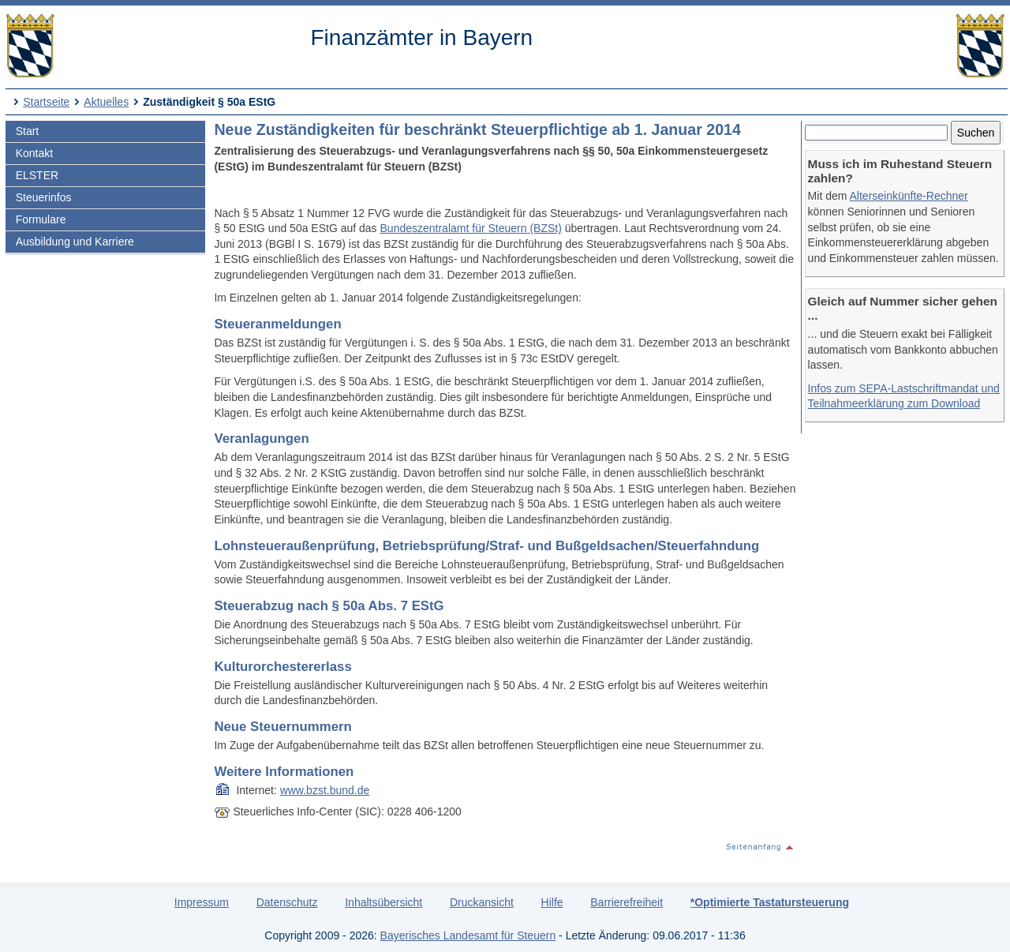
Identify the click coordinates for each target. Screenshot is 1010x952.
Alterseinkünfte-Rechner (909, 195)
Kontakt (34, 153)
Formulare (41, 219)
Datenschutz (287, 902)
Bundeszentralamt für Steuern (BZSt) (471, 228)
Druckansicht (482, 902)
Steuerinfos (44, 197)
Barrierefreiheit (626, 902)
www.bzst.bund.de (325, 790)
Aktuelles (106, 102)
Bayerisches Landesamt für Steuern (468, 935)
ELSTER (37, 175)
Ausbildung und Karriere (75, 241)
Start (27, 131)
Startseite (46, 102)
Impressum (201, 902)
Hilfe (552, 902)
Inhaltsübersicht (383, 902)
